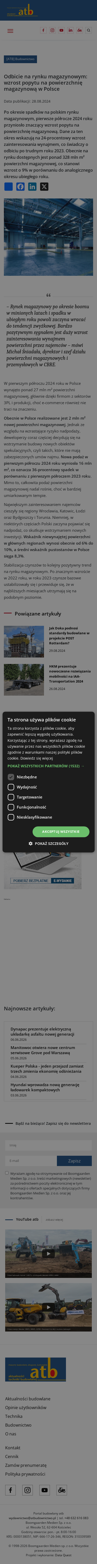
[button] (48, 766)
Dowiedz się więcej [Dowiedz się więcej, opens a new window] (36, 758)
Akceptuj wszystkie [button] (60, 831)
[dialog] (48, 782)
